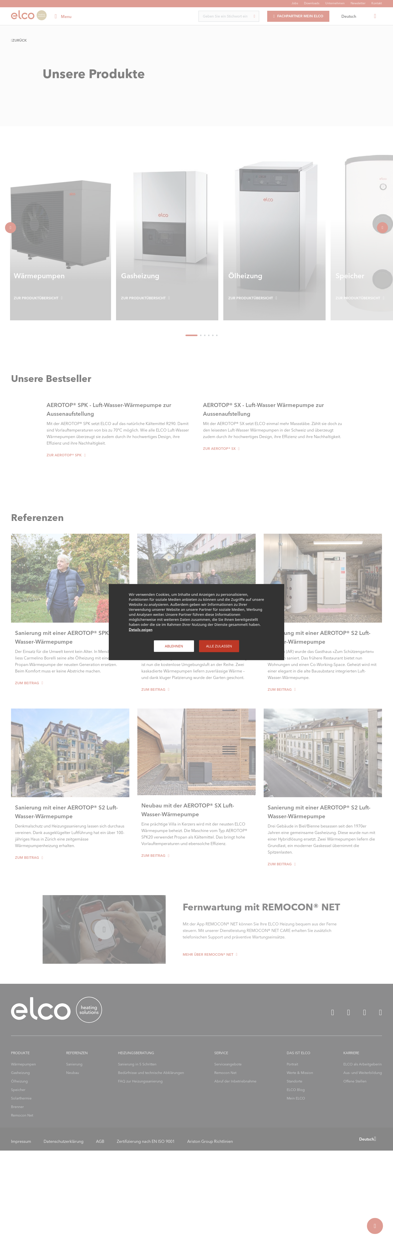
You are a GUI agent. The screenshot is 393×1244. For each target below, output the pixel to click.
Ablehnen (174, 645)
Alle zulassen (219, 645)
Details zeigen (140, 629)
